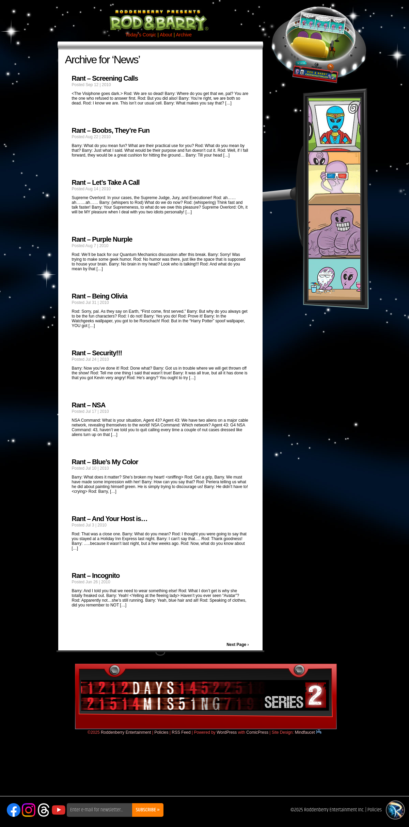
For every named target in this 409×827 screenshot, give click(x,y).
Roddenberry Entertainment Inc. (334, 810)
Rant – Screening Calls (105, 78)
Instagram (28, 810)
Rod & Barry (159, 15)
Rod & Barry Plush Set (334, 199)
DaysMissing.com (205, 695)
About (166, 34)
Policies (161, 732)
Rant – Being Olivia (99, 296)
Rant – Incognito (96, 575)
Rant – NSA (89, 405)
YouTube (58, 810)
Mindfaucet (308, 732)
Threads (43, 810)
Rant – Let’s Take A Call (106, 182)
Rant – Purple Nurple (102, 239)
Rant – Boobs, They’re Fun (111, 130)
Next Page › (237, 644)
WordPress (227, 732)
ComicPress (257, 732)
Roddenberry (395, 810)
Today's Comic (140, 34)
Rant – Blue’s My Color (105, 462)
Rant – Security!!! (97, 353)
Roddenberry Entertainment (126, 732)
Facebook (13, 810)
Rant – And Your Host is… (109, 518)
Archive (184, 34)
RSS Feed (181, 732)
